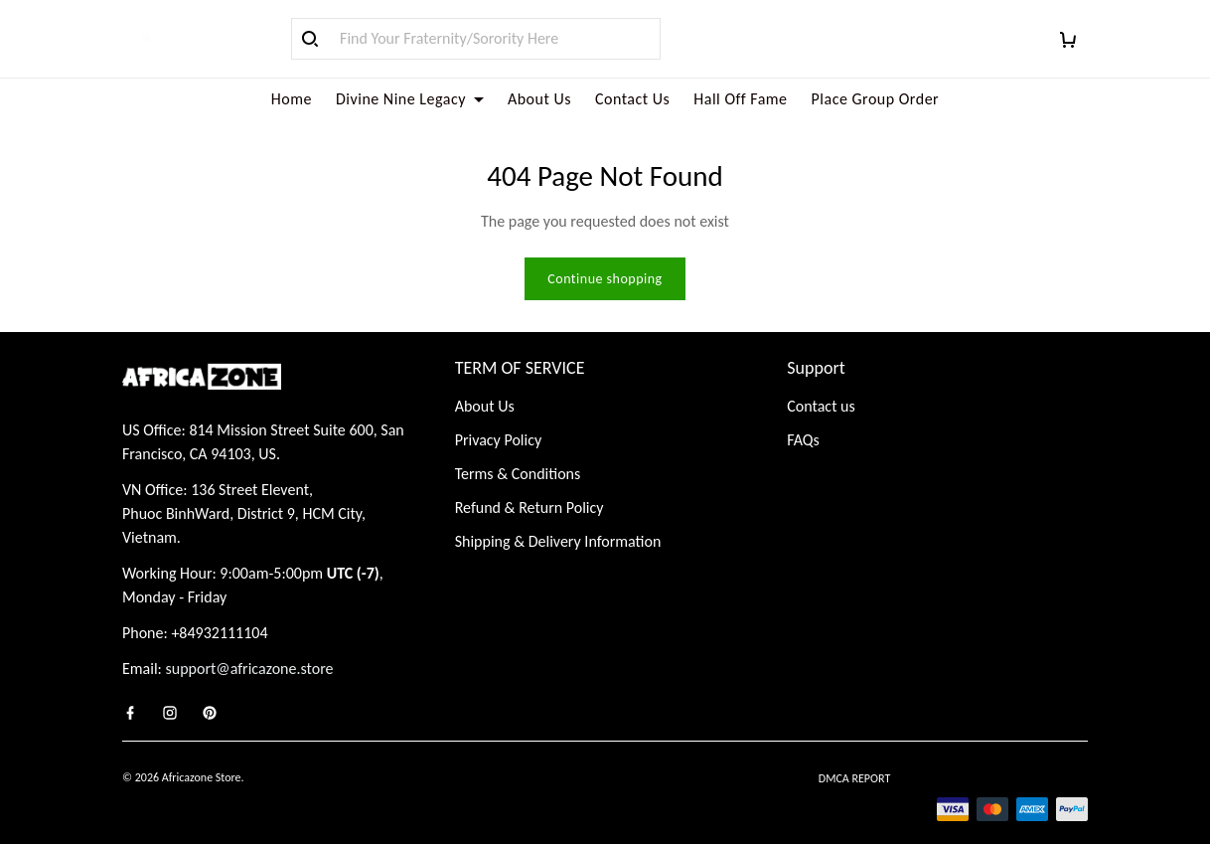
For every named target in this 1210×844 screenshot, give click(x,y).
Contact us (820, 382)
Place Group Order (876, 98)
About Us (539, 98)
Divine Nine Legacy (410, 98)
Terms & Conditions (518, 449)
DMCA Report (854, 754)
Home (291, 98)
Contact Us (632, 98)
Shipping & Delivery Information (558, 517)
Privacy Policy (498, 416)
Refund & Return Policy (529, 483)
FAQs (803, 416)
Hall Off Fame (740, 98)
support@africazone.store (250, 644)
